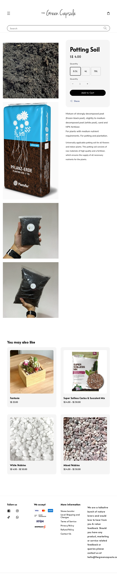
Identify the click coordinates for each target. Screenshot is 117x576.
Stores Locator (67, 511)
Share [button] (75, 101)
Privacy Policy (67, 525)
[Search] (105, 28)
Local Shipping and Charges (70, 516)
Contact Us (66, 533)
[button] (8, 13)
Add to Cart (87, 92)
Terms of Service (68, 521)
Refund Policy (67, 529)
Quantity (74, 63)
